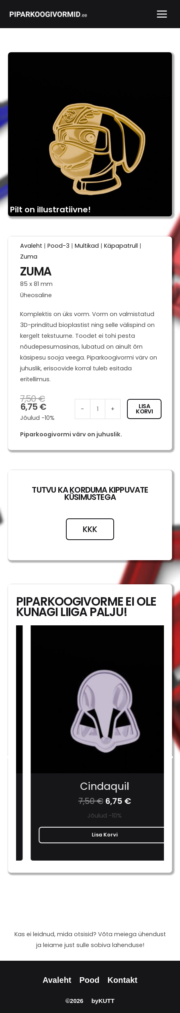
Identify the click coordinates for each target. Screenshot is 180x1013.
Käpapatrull (121, 246)
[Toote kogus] (97, 409)
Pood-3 (58, 246)
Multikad (87, 246)
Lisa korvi (144, 408)
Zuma (28, 257)
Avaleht (31, 246)
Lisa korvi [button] (90, 834)
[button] (9, 757)
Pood (90, 980)
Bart (90, 786)
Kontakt (122, 980)
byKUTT (103, 1000)
